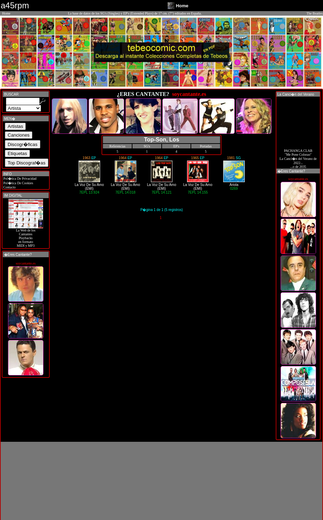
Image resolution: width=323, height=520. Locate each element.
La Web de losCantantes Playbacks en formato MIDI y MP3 (25, 236)
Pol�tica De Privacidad (19, 178)
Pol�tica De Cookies (17, 183)
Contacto (9, 187)
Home (6, 13)
